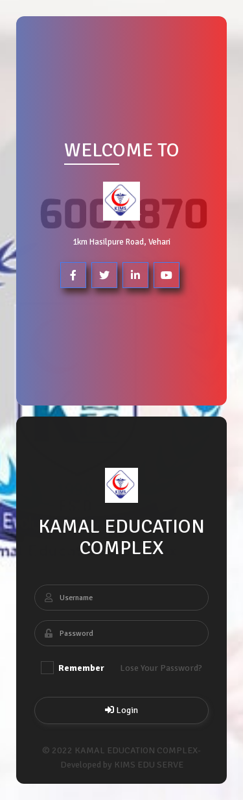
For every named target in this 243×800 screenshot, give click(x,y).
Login (121, 710)
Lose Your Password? (161, 667)
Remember (72, 667)
